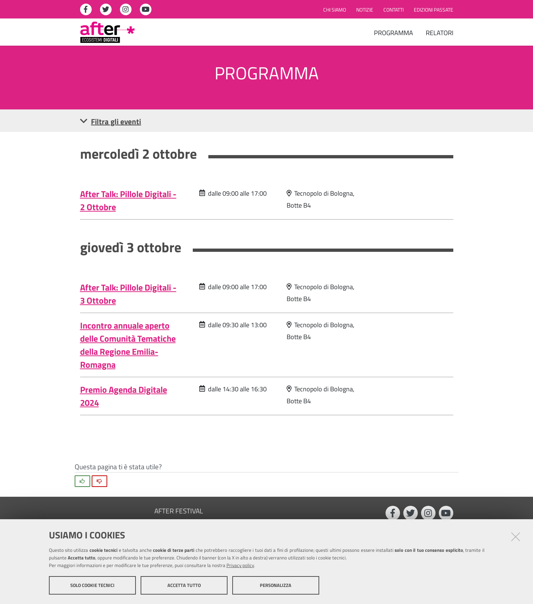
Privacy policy (240, 565)
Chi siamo (334, 10)
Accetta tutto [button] (184, 585)
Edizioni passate (433, 10)
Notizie (364, 10)
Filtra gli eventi (110, 121)
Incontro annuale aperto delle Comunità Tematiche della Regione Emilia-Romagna (128, 345)
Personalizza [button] (275, 585)
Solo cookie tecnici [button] (92, 585)
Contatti (393, 10)
